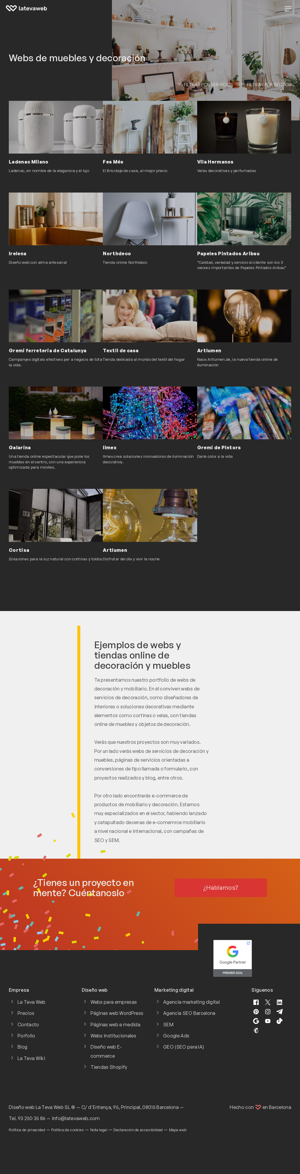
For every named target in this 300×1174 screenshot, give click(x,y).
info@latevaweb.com (76, 1118)
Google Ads (176, 1036)
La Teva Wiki (31, 1058)
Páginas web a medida (115, 1024)
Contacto (28, 1024)
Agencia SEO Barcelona (189, 1013)
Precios (26, 1013)
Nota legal (98, 1129)
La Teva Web (32, 1002)
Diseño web (22, 1107)
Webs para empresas (114, 1002)
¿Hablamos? (220, 887)
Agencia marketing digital (191, 1002)
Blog (22, 1047)
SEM (168, 1024)
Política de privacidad (27, 1129)
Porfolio (26, 1036)
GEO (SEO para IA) (183, 1047)
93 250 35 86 (32, 1118)
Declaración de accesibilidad (138, 1129)
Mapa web (178, 1129)
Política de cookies (67, 1129)
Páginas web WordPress (117, 1013)
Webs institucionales (113, 1036)
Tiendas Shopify (109, 1067)
